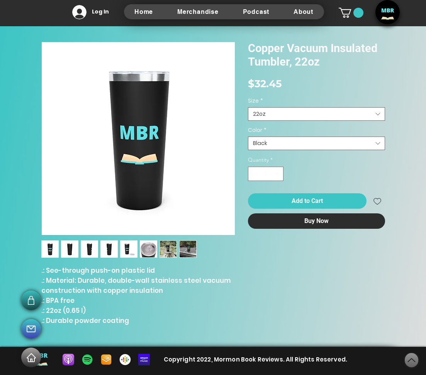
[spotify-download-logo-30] (87, 359)
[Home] (31, 357)
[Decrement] (254, 174)
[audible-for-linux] (106, 359)
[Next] (411, 360)
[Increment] (277, 174)
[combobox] (316, 114)
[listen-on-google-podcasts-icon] (125, 359)
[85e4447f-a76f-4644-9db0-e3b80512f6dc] (144, 359)
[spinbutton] (266, 174)
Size (255, 101)
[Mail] (31, 329)
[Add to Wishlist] (377, 201)
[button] (351, 13)
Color (257, 130)
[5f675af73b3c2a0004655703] (68, 359)
